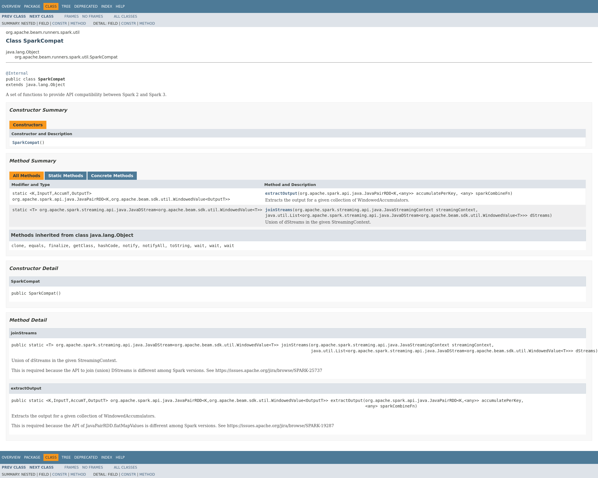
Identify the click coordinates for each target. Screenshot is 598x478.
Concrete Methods (112, 175)
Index (106, 6)
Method (78, 23)
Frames (72, 16)
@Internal (17, 73)
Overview (11, 6)
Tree (66, 6)
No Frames (92, 16)
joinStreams (278, 209)
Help (120, 6)
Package (32, 6)
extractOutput (281, 193)
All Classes (125, 16)
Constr (59, 23)
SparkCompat (26, 142)
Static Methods (65, 175)
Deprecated (86, 6)
